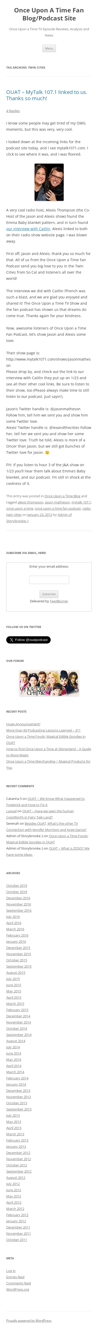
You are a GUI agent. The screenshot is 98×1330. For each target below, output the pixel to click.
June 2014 (13, 1053)
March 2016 (15, 929)
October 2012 (16, 1165)
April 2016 (13, 922)
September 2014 (18, 1034)
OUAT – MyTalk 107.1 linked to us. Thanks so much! (46, 95)
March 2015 (15, 1003)
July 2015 (13, 978)
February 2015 (17, 1009)
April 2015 (13, 997)
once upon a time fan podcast (58, 508)
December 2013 (18, 1090)
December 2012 (18, 1152)
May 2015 (13, 991)
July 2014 (13, 1047)
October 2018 (16, 891)
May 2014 (13, 1059)
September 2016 (18, 910)
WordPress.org (17, 1289)
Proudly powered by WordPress (28, 1320)
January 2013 (16, 1146)
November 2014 (18, 1022)
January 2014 (16, 1084)
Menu (49, 48)
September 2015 (18, 966)
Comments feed (18, 1283)
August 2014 (15, 1041)
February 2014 (17, 1078)
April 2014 (13, 1065)
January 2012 (16, 1221)
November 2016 (18, 904)
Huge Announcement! (23, 724)
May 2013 (13, 1121)
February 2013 (17, 1140)
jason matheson (57, 502)
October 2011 (16, 1239)
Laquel (11, 811)
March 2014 (15, 1072)
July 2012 (13, 1183)
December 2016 (18, 898)
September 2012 (18, 1171)
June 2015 (13, 985)
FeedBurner (59, 601)
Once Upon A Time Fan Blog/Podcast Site (49, 14)
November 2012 (18, 1159)
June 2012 (13, 1190)
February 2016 (17, 935)
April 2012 (13, 1202)
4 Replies (13, 110)
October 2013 (16, 1103)
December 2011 (18, 1227)
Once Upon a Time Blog (62, 496)
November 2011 (18, 1233)
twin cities (14, 514)
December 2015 (18, 947)
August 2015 (15, 972)
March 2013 (15, 1134)
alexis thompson (30, 502)
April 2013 (13, 1128)
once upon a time (19, 508)
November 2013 (18, 1096)
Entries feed (15, 1277)
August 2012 (15, 1177)
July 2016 (13, 916)
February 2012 (17, 1214)
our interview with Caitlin (28, 228)
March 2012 (15, 1208)
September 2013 (18, 1109)
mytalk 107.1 (81, 502)
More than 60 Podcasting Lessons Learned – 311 (43, 730)
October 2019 (16, 885)
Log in (11, 1270)
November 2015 (18, 954)
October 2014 (16, 1028)
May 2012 (13, 1196)
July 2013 (13, 1115)
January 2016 (16, 941)
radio (86, 508)
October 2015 (16, 960)
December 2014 (18, 1016)
